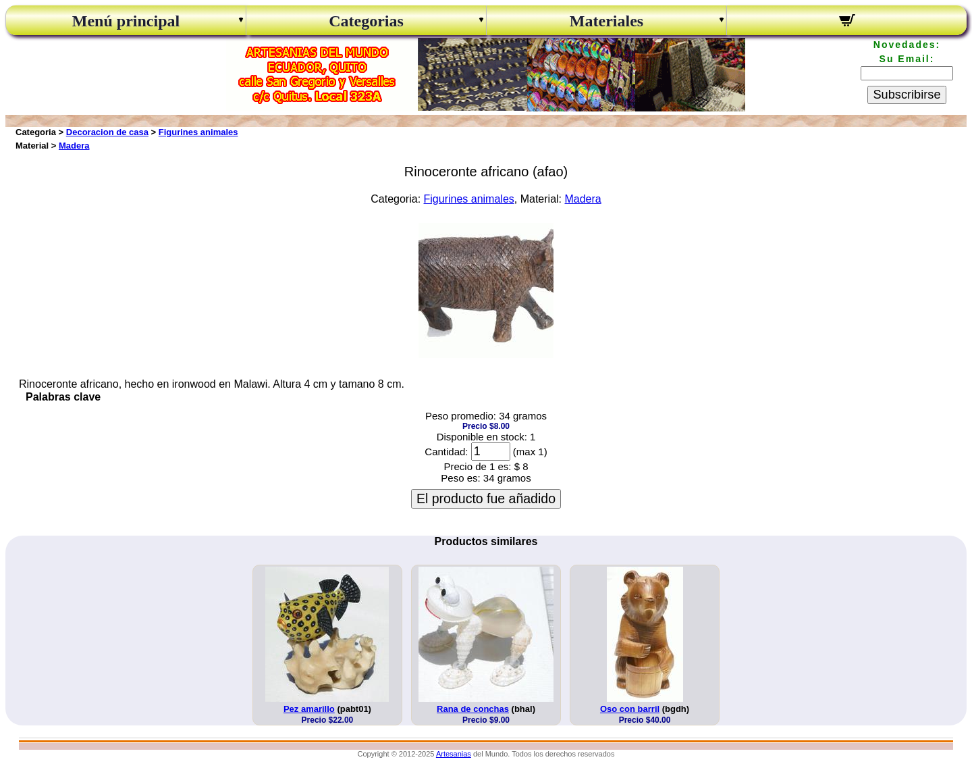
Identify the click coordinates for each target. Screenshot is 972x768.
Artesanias (453, 754)
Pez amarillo (309, 709)
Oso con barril (629, 709)
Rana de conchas (473, 709)
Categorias (366, 21)
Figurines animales (198, 132)
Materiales (606, 21)
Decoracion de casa (107, 132)
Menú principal (126, 21)
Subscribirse (906, 94)
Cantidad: (446, 451)
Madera (74, 145)
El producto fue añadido (486, 498)
